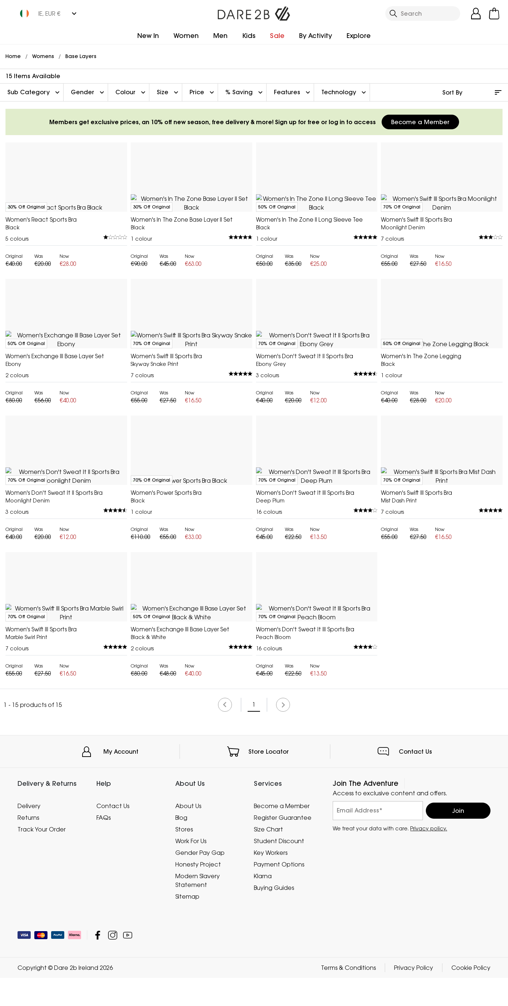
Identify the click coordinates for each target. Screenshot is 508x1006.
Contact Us (415, 960)
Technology (344, 92)
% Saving (244, 92)
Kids (248, 35)
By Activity (315, 35)
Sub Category (34, 92)
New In (148, 35)
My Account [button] (120, 960)
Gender (88, 92)
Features (293, 92)
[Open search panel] (422, 13)
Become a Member (420, 122)
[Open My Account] (476, 13)
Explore (359, 35)
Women (186, 35)
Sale (277, 35)
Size (168, 92)
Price (203, 92)
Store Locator (268, 960)
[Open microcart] (494, 13)
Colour (131, 92)
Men (220, 35)
